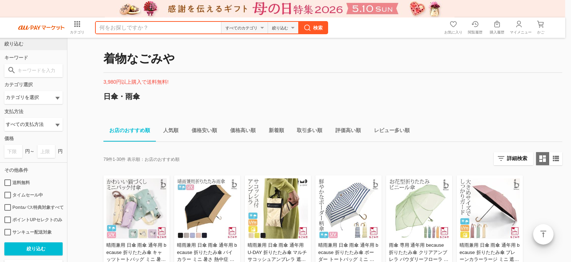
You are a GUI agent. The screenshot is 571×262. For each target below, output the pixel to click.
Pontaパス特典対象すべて (33, 207)
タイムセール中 (23, 195)
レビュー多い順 (389, 131)
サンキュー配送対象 (28, 232)
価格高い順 (240, 131)
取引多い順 (306, 131)
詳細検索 (517, 158)
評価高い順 (345, 131)
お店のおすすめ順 (126, 131)
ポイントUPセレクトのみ (33, 220)
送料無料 (17, 182)
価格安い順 (201, 131)
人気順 (167, 131)
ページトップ (543, 234)
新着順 (273, 131)
